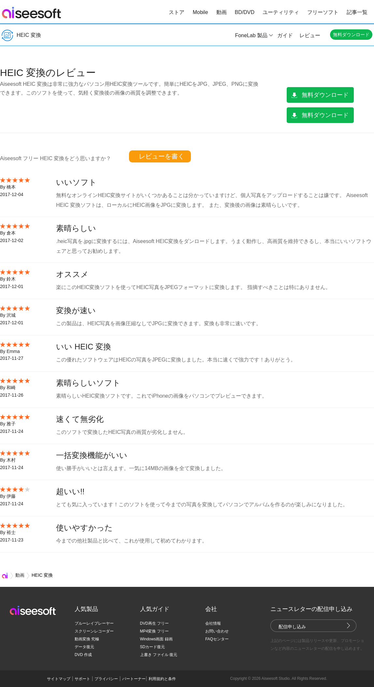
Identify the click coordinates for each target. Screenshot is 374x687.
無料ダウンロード (351, 34)
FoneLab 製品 (251, 35)
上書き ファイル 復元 (159, 654)
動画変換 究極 (87, 639)
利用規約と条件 (162, 679)
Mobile (200, 12)
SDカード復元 (152, 647)
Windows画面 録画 (156, 639)
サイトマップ (58, 679)
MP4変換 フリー (154, 631)
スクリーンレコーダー (94, 631)
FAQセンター (217, 639)
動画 (221, 12)
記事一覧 (357, 12)
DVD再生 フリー (154, 623)
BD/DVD (244, 12)
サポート (82, 679)
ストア (176, 12)
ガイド (285, 35)
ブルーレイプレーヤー (94, 623)
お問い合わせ (217, 631)
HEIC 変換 (21, 35)
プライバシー (106, 679)
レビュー (309, 35)
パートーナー (134, 679)
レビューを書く (161, 156)
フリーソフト (322, 12)
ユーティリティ (281, 12)
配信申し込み (292, 626)
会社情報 (213, 623)
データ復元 (84, 647)
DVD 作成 (83, 654)
